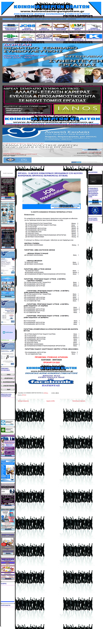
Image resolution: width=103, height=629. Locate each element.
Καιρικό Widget (8, 332)
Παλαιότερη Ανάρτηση (78, 401)
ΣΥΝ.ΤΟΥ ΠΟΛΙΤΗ (8, 385)
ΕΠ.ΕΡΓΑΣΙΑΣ (9, 378)
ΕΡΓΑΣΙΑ (24, 395)
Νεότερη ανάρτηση (23, 401)
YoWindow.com (5, 340)
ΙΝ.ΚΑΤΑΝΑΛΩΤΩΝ (8, 382)
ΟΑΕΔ (8, 374)
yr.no (14, 340)
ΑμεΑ (8, 389)
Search (93, 181)
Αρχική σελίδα (50, 401)
